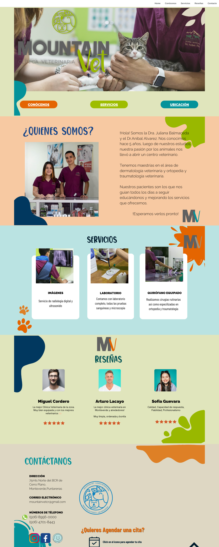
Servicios (185, 3)
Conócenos (170, 3)
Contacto (212, 3)
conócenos (38, 105)
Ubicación (179, 105)
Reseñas (199, 3)
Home (157, 3)
